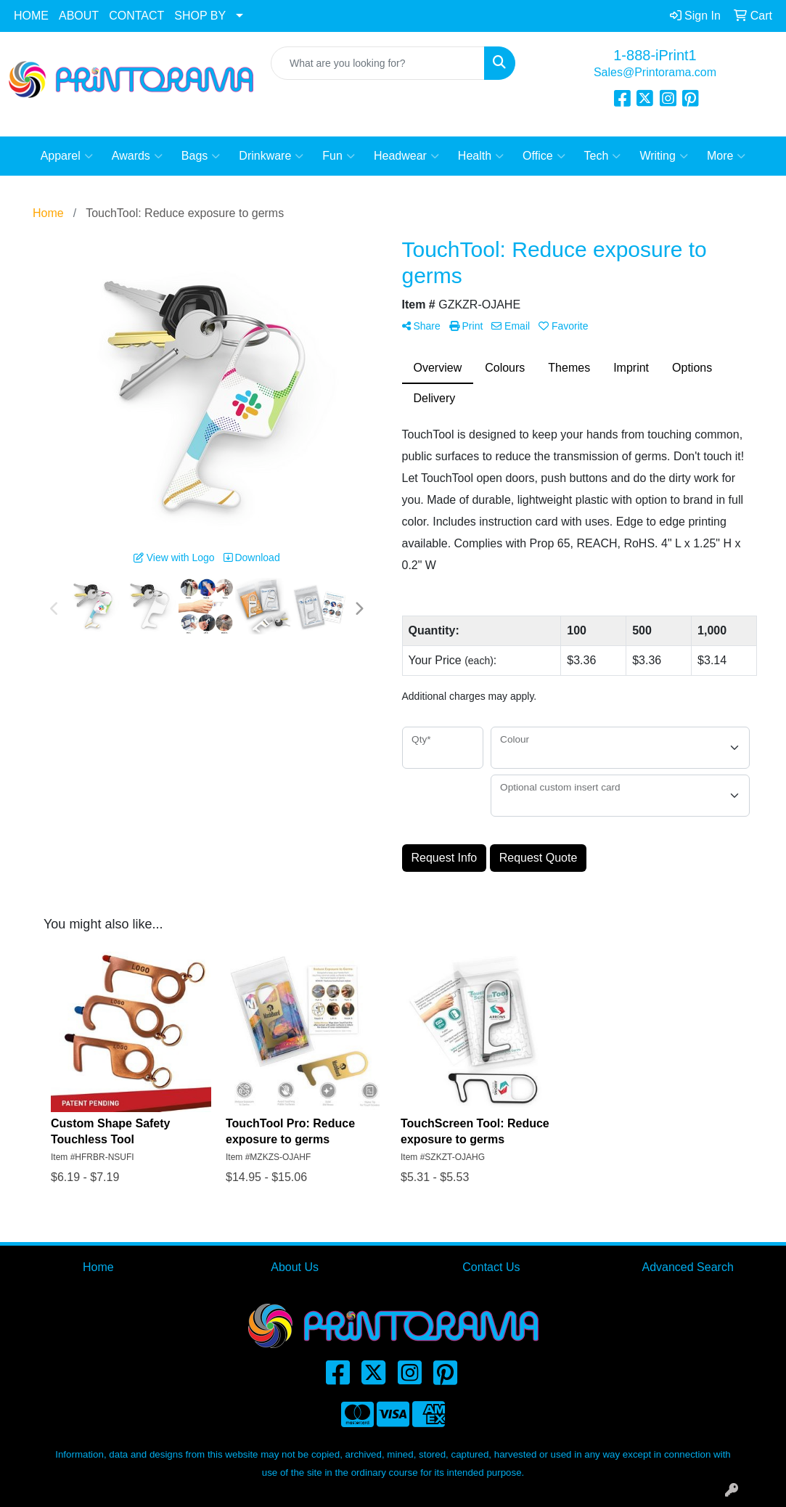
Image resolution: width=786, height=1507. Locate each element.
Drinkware (271, 156)
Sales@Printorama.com (655, 72)
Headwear (406, 156)
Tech (602, 156)
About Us (295, 1267)
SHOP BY (200, 15)
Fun (338, 156)
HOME (31, 15)
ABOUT (79, 15)
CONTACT (136, 15)
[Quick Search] (378, 63)
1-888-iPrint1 (655, 55)
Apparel (67, 156)
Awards (137, 156)
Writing (663, 156)
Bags (200, 156)
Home (98, 1267)
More (726, 156)
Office (544, 156)
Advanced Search (687, 1267)
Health (481, 156)
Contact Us (491, 1267)
